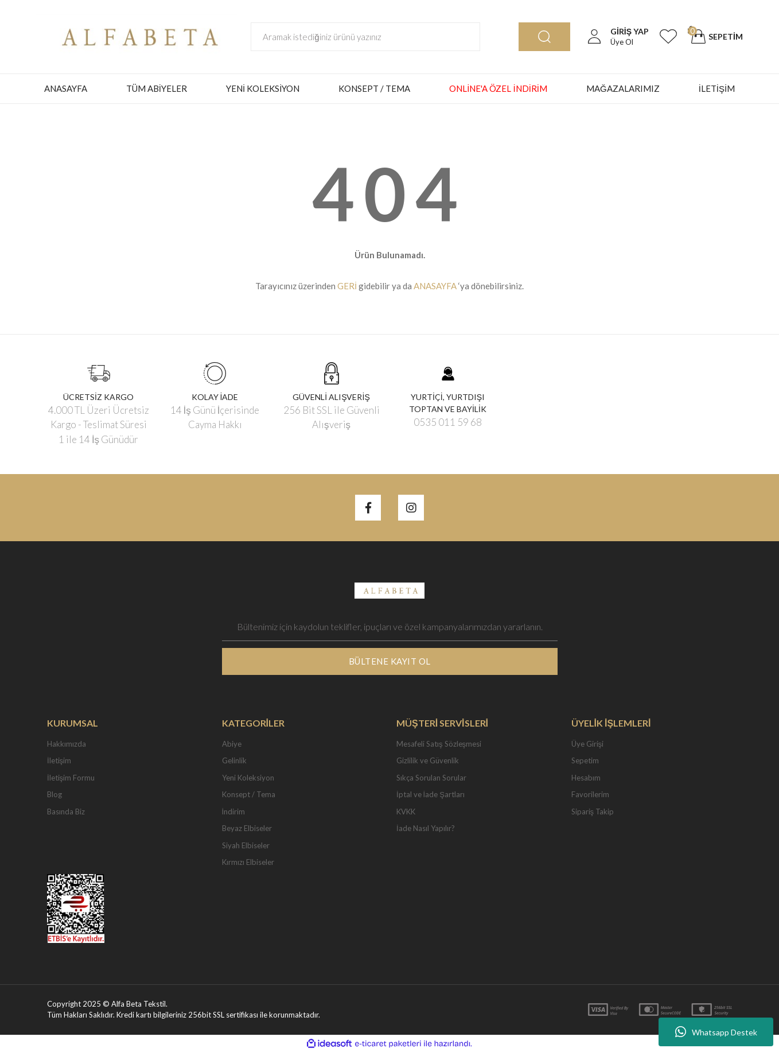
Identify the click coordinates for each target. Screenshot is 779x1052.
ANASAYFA (65, 88)
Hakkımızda (66, 743)
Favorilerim (590, 794)
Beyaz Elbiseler (247, 828)
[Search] (365, 36)
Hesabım (586, 777)
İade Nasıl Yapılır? (425, 828)
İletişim (59, 760)
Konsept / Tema (248, 794)
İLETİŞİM (717, 88)
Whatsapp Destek (716, 1032)
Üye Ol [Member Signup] (621, 41)
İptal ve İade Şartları (430, 794)
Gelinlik (234, 760)
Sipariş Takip (592, 811)
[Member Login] (594, 36)
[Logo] (136, 35)
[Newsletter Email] (390, 626)
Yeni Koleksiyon (248, 777)
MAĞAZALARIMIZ (623, 88)
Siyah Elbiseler (246, 845)
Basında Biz (66, 811)
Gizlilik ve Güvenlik (427, 760)
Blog (54, 794)
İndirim (234, 811)
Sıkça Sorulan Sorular (431, 777)
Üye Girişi (587, 743)
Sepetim (585, 760)
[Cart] (715, 36)
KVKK (405, 811)
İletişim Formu (71, 777)
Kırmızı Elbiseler (248, 862)
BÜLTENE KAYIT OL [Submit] (390, 661)
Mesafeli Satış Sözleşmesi (438, 743)
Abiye (232, 743)
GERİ (347, 286)
